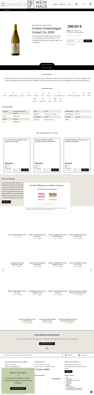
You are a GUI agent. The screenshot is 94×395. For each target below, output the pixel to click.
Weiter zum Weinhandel (47, 204)
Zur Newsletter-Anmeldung (18, 388)
